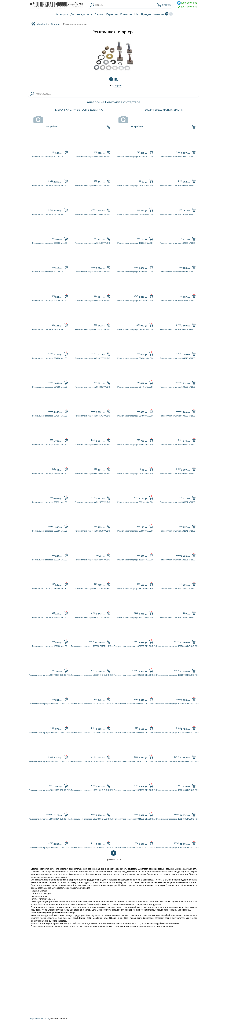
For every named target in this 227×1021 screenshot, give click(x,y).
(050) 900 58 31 (187, 3)
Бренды (146, 14)
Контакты (126, 14)
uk (171, 13)
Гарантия (112, 14)
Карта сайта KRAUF (39, 1018)
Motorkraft (39, 24)
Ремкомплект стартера (113, 32)
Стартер (118, 85)
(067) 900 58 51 (187, 7)
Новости (158, 14)
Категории (61, 14)
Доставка (81, 14)
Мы (136, 14)
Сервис (99, 14)
